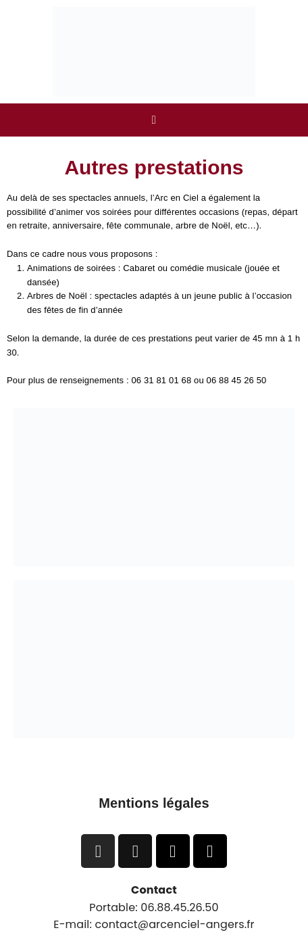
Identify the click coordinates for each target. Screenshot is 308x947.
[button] (154, 120)
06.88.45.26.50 (179, 907)
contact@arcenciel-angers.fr (174, 924)
